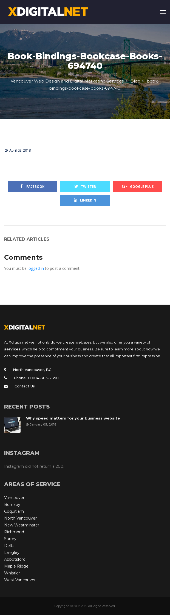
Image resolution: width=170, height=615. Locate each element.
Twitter (85, 186)
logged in (36, 268)
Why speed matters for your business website (73, 418)
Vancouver (14, 497)
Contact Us (25, 386)
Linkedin (85, 200)
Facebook (32, 186)
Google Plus (138, 186)
